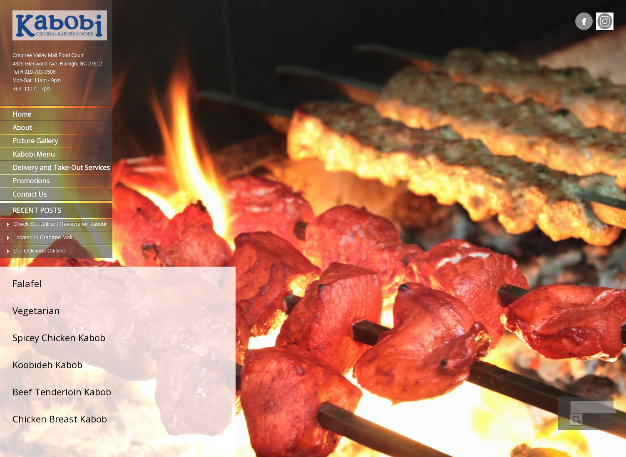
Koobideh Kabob (47, 364)
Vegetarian (36, 310)
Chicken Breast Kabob (59, 418)
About (22, 127)
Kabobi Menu (33, 154)
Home (21, 114)
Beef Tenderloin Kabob (61, 391)
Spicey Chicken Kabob (58, 337)
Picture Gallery (35, 141)
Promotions (31, 181)
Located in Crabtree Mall (42, 237)
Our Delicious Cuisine (39, 250)
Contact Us (29, 194)
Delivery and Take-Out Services (61, 167)
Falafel (27, 283)
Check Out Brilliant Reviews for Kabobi (59, 224)
